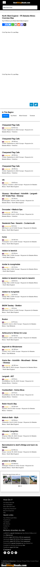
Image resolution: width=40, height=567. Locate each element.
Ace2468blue (6, 381)
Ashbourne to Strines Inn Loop (14, 333)
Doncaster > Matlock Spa (12, 209)
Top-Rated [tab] (14, 116)
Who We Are (6, 524)
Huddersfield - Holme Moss (13, 390)
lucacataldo (6, 541)
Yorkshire (14, 132)
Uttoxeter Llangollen (10, 431)
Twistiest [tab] (32, 116)
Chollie (4, 130)
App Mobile (25, 533)
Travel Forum (6, 520)
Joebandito (5, 422)
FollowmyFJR (7, 543)
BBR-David (5, 228)
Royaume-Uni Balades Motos (29, 255)
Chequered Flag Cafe (10, 125)
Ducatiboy (6, 537)
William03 (5, 324)
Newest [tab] (5, 116)
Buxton (5, 319)
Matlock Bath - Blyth (10, 417)
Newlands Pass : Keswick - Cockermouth (18, 223)
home (4, 237)
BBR (14, 537)
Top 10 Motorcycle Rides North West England (15, 21)
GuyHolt (4, 408)
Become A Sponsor (8, 511)
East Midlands (11, 326)
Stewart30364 (6, 214)
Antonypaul (5, 242)
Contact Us (6, 526)
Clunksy (4, 351)
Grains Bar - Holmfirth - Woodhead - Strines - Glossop (19, 361)
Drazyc (4, 452)
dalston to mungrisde (10, 291)
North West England (13, 187)
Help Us (5, 528)
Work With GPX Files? (9, 506)
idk (3, 179)
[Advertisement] (20, 53)
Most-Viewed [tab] (23, 116)
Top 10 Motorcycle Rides (10, 518)
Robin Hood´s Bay (9, 403)
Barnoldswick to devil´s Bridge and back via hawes (20, 446)
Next (34, 480)
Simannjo (5, 436)
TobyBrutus (6, 547)
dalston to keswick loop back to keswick (18, 278)
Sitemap (19, 561)
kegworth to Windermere (12, 346)
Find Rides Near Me (8, 502)
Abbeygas (5, 466)
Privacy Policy (26, 561)
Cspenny (4, 185)
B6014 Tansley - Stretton (12, 305)
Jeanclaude (6, 539)
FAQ (4, 513)
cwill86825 (6, 533)
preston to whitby (9, 460)
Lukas (3, 367)
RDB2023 (5, 338)
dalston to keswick (9, 250)
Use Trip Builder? (8, 504)
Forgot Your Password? (9, 508)
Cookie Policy (34, 561)
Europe (21, 130)
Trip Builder (6, 522)
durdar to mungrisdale (11, 264)
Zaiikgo (4, 255)
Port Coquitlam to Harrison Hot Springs (18, 544)
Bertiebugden (6, 201)
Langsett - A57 (8, 376)
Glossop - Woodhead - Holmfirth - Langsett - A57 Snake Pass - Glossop (20, 194)
